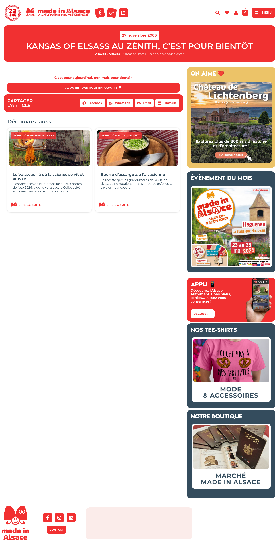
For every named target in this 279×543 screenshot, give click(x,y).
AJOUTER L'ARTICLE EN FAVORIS (93, 87)
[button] (92, 103)
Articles (114, 54)
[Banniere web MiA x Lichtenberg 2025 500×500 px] (231, 162)
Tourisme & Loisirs (42, 135)
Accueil (100, 54)
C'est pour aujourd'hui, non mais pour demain (93, 78)
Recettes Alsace (128, 135)
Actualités (21, 135)
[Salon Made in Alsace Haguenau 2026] (231, 266)
